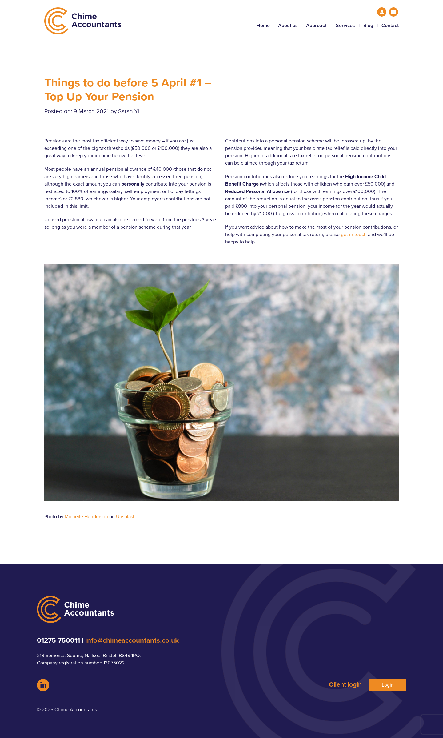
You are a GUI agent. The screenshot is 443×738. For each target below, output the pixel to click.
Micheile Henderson (86, 517)
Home (263, 25)
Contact (390, 25)
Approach (317, 25)
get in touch (354, 234)
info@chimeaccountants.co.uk (132, 640)
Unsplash (126, 517)
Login (388, 685)
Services (345, 25)
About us (288, 25)
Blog (368, 25)
